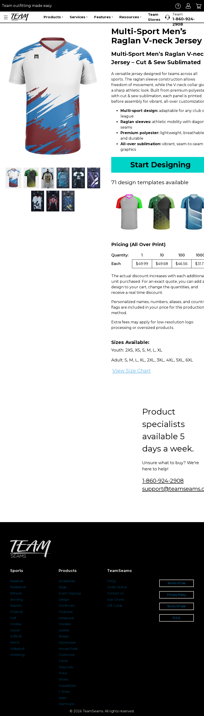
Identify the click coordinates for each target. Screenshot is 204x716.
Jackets (64, 630)
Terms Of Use (177, 583)
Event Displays (70, 593)
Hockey (15, 624)
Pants (63, 661)
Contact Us (115, 593)
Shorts (63, 679)
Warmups (66, 704)
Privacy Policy (176, 594)
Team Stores (154, 17)
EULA (176, 618)
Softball (16, 636)
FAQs (111, 581)
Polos (63, 673)
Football (16, 612)
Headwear (66, 618)
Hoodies (65, 624)
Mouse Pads (68, 649)
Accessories (67, 581)
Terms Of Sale (176, 606)
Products (53, 17)
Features (103, 17)
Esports (16, 605)
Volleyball (17, 649)
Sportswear (67, 642)
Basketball (18, 587)
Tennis (14, 642)
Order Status (117, 587)
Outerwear (67, 655)
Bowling (16, 599)
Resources (130, 17)
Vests (62, 698)
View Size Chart (131, 370)
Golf (13, 618)
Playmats (66, 667)
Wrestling (17, 655)
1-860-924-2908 (163, 480)
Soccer (15, 630)
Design (64, 599)
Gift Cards (114, 605)
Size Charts (115, 599)
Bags (62, 587)
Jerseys (64, 636)
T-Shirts (64, 691)
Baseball (16, 581)
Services (78, 17)
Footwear (66, 612)
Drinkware (67, 605)
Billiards (16, 593)
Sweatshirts (67, 685)
